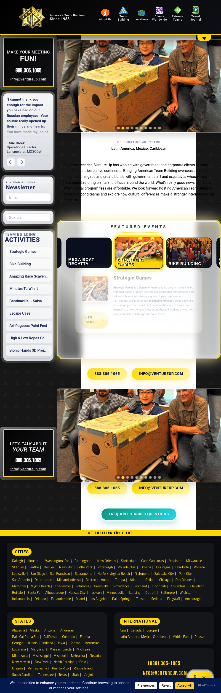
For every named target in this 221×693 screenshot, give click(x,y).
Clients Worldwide (166, 14)
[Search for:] (38, 217)
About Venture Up (73, 664)
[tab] (121, 113)
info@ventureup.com (38, 79)
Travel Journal (197, 14)
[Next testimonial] (31, 162)
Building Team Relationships (34, 664)
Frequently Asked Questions (142, 479)
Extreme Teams (181, 14)
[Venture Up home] (40, 22)
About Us (120, 19)
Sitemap (133, 670)
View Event (92, 319)
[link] (141, 302)
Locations (150, 19)
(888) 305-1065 (164, 631)
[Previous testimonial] (21, 162)
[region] (141, 79)
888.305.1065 (38, 71)
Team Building (135, 14)
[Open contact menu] (200, 677)
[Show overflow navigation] (204, 37)
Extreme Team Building (165, 664)
